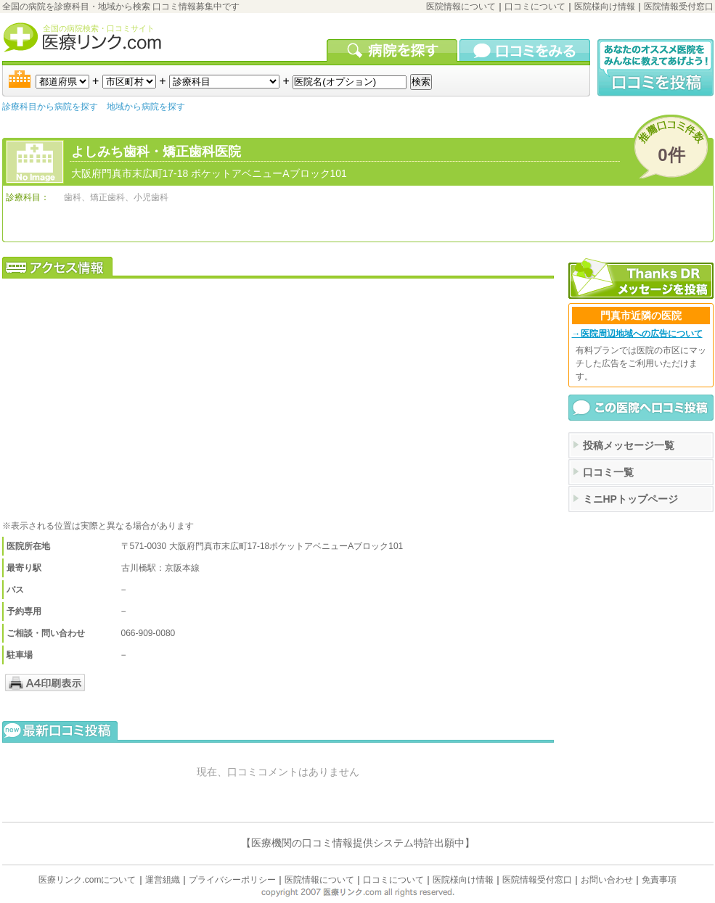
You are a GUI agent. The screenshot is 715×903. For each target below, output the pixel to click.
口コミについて (534, 6)
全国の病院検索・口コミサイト (99, 28)
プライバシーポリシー (232, 880)
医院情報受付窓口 (679, 6)
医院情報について (461, 6)
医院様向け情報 (604, 6)
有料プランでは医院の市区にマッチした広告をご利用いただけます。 (641, 363)
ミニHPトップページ (630, 499)
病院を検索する (393, 50)
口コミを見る (524, 50)
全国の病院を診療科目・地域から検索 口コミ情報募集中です (121, 6)
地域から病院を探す (146, 107)
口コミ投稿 (655, 67)
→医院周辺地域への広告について (637, 334)
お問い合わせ (607, 880)
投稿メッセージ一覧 (628, 445)
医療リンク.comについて (87, 880)
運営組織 (162, 880)
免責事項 (659, 880)
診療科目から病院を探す (50, 107)
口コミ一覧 (608, 472)
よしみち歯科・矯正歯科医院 (156, 151)
